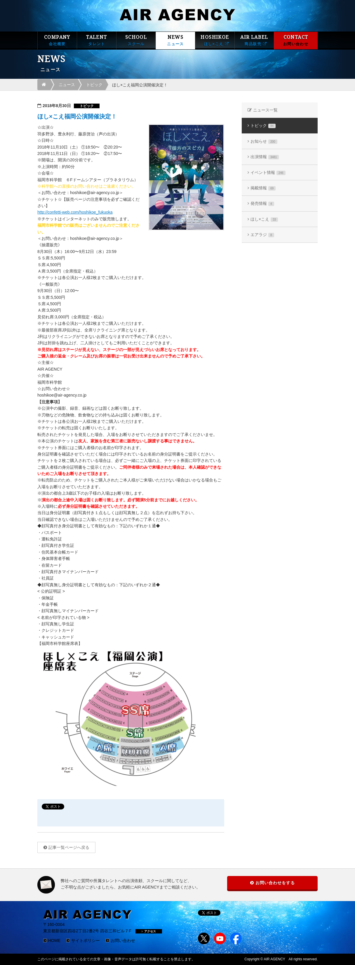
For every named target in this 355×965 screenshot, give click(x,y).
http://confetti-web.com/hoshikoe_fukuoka (75, 212)
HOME (54, 940)
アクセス (149, 931)
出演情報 (264, 156)
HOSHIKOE (214, 40)
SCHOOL (136, 40)
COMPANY (57, 40)
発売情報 (262, 203)
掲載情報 (263, 188)
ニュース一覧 (265, 110)
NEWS (175, 40)
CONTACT (295, 40)
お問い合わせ (123, 940)
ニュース (67, 84)
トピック (94, 84)
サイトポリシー (85, 940)
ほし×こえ (264, 219)
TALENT (96, 40)
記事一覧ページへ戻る (68, 847)
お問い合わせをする (275, 882)
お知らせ (263, 141)
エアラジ (262, 234)
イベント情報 (268, 172)
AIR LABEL (254, 40)
